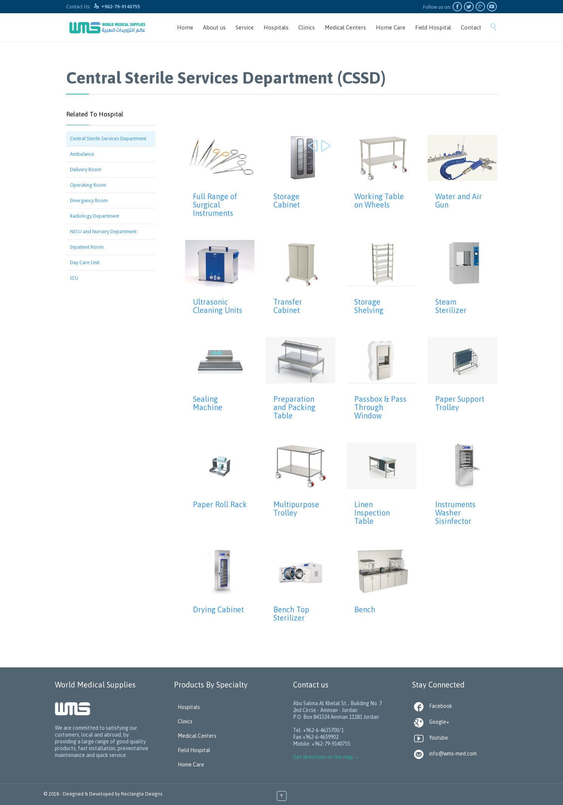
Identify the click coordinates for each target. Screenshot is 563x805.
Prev (314, 146)
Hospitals (189, 707)
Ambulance (82, 154)
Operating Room (88, 185)
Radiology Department (94, 216)
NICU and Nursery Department (103, 231)
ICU (74, 278)
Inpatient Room (87, 247)
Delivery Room (85, 169)
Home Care (191, 765)
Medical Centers (197, 736)
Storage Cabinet (286, 200)
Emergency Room (89, 200)
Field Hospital (194, 750)
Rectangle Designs (141, 794)
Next (325, 146)
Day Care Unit (84, 262)
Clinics (185, 721)
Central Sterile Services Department (108, 138)
